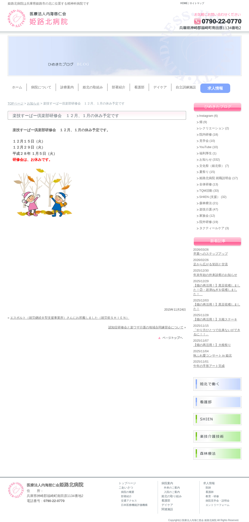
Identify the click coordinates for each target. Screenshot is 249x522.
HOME (184, 3)
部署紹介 (118, 87)
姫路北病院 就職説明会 (215, 178)
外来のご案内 (172, 487)
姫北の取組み (93, 87)
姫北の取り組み (172, 496)
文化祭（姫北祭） (211, 166)
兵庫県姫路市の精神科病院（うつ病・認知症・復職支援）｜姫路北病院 (37, 18)
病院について (41, 87)
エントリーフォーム (217, 504)
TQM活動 (206, 190)
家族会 (204, 215)
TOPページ (16, 103)
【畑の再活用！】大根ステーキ (215, 319)
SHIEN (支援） (209, 197)
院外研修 (205, 222)
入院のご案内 (172, 491)
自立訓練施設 (186, 87)
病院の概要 (127, 491)
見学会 (204, 141)
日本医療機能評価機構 (134, 504)
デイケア (160, 87)
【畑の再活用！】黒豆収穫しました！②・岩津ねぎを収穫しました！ (216, 290)
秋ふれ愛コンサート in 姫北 (212, 355)
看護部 (139, 87)
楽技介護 (205, 209)
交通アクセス (129, 500)
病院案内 (167, 483)
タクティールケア (211, 228)
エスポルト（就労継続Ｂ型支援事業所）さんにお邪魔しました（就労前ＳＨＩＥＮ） (69, 318)
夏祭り (204, 172)
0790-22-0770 (54, 501)
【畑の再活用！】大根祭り (212, 345)
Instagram (206, 115)
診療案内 (67, 87)
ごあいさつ (126, 487)
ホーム (17, 87)
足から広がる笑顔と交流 (210, 264)
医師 (208, 487)
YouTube (205, 147)
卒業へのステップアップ (210, 253)
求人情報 (215, 88)
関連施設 (167, 509)
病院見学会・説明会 (217, 500)
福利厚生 (205, 153)
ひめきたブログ (217, 106)
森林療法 (205, 203)
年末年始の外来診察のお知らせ (215, 275)
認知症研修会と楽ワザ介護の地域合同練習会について (145, 327)
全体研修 (205, 184)
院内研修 (205, 134)
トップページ (127, 483)
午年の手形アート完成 (209, 366)
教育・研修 (212, 496)
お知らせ (33, 103)
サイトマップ (197, 3)
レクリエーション (211, 128)
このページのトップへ (172, 337)
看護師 (210, 491)
